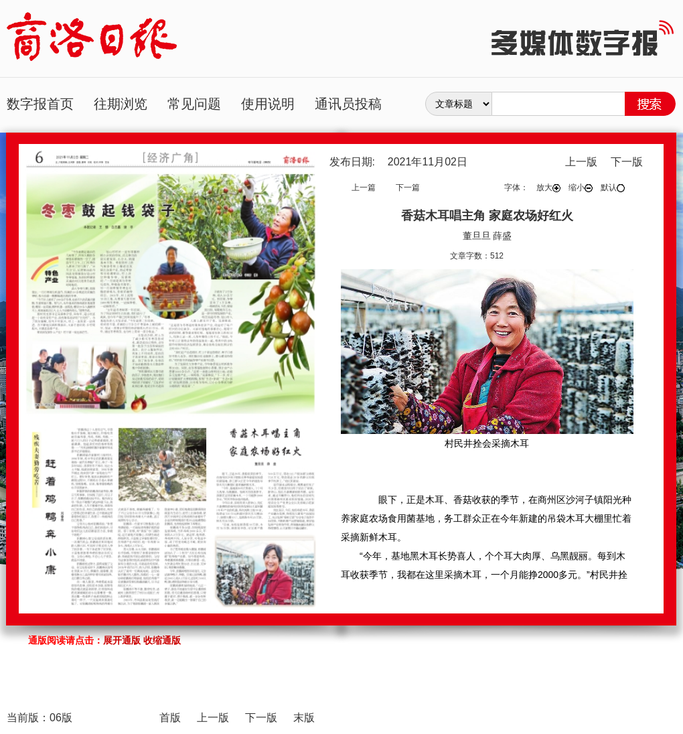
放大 (548, 187)
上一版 (581, 161)
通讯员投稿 (348, 103)
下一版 (627, 161)
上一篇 (364, 187)
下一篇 (408, 187)
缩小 (580, 187)
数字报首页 (40, 103)
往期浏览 (120, 103)
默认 (613, 187)
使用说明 (268, 103)
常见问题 (194, 103)
